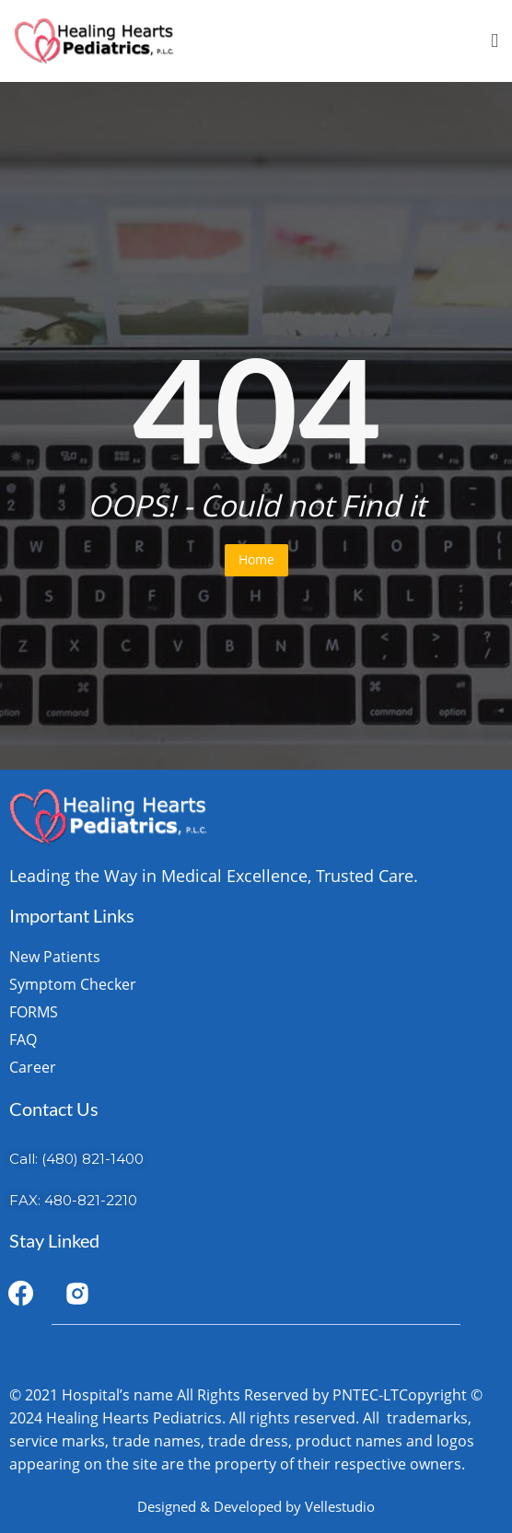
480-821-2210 (90, 1200)
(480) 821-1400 (92, 1158)
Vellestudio (340, 1506)
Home (256, 559)
